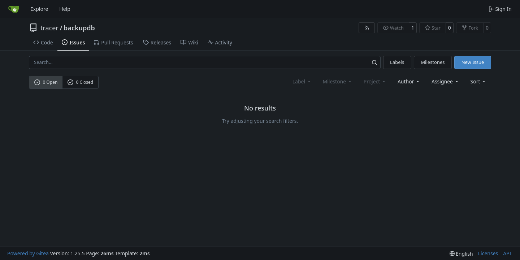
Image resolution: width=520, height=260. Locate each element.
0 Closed (81, 82)
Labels (397, 62)
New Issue (473, 62)
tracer (49, 27)
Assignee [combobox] (445, 81)
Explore (39, 8)
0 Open (46, 82)
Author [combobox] (409, 81)
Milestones (433, 62)
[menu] (478, 81)
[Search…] (375, 62)
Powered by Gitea (28, 253)
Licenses (488, 253)
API (507, 253)
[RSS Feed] (367, 27)
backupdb (79, 27)
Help (64, 8)
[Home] (14, 9)
